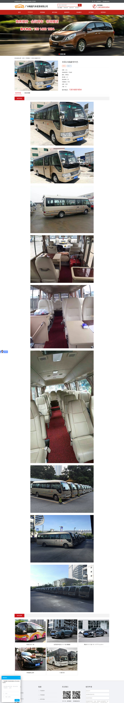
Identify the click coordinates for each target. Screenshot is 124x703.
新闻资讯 (42, 665)
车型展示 (28, 58)
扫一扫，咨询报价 (96, 1)
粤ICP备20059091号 (42, 693)
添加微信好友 (106, 1)
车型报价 (42, 657)
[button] (59, 54)
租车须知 (42, 661)
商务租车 (66, 7)
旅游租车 (77, 7)
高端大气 (69, 66)
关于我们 (42, 674)
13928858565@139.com (22, 667)
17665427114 (20, 661)
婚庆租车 (71, 7)
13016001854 (20, 655)
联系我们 (42, 678)
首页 (23, 58)
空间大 (64, 66)
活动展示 (42, 669)
